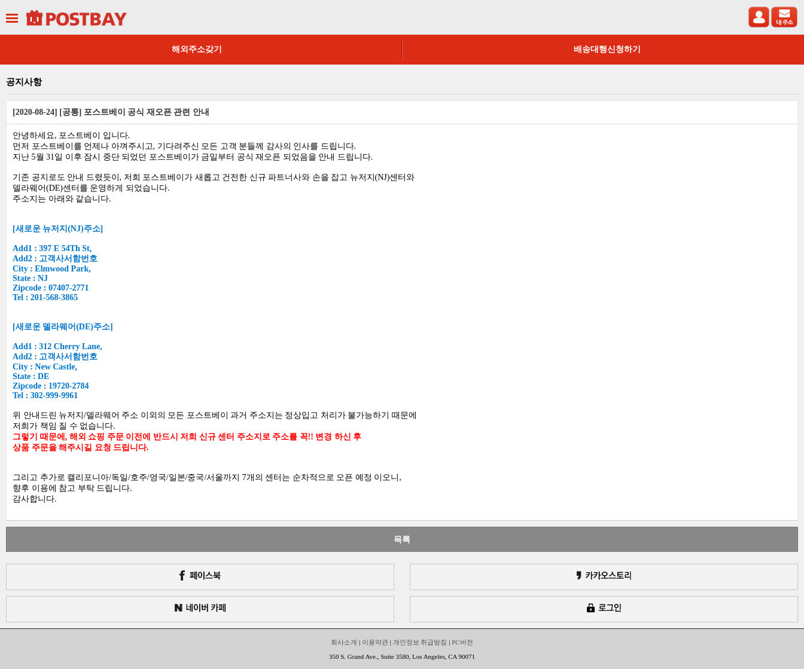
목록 (402, 539)
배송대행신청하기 (607, 49)
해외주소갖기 (197, 49)
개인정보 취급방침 (420, 642)
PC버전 (462, 642)
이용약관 (375, 642)
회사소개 (344, 642)
